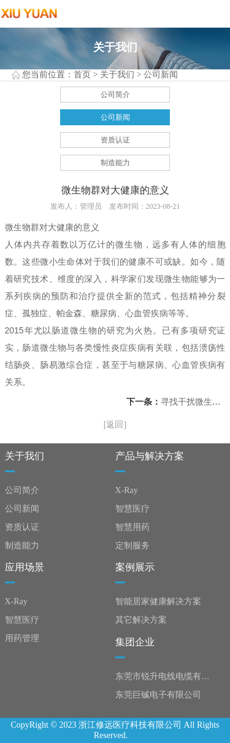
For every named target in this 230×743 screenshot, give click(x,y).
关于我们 (117, 74)
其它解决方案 (141, 619)
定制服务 (132, 545)
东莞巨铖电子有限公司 (158, 694)
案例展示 (135, 567)
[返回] (115, 424)
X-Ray (126, 490)
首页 (82, 74)
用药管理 (22, 638)
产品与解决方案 (149, 456)
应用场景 (24, 567)
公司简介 (115, 94)
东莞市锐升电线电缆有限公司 (165, 676)
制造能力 (115, 162)
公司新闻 (161, 74)
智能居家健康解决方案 (158, 601)
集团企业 (135, 642)
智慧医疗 (132, 508)
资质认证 (115, 140)
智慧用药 (132, 527)
